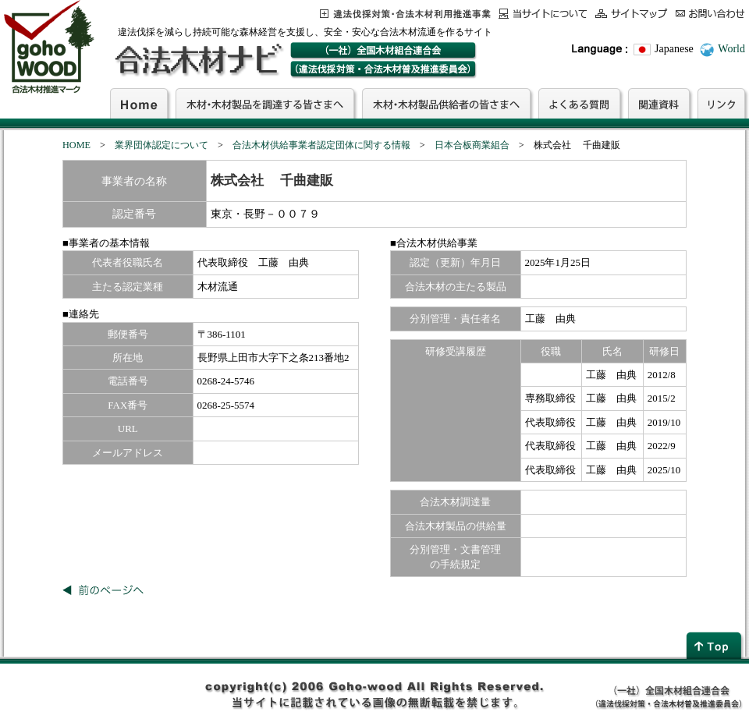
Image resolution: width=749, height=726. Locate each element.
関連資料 (659, 103)
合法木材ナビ (198, 60)
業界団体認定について (161, 145)
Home (139, 103)
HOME (76, 145)
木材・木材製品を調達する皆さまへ (265, 103)
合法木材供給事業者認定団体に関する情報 (321, 145)
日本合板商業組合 (472, 145)
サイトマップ (631, 13)
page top (715, 645)
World (731, 49)
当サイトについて (543, 13)
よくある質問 (579, 103)
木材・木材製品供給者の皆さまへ (446, 103)
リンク (721, 103)
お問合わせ (710, 13)
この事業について (405, 13)
